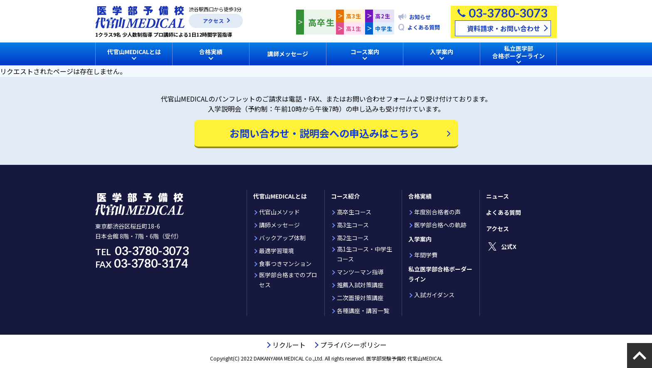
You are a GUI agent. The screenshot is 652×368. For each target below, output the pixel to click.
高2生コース (353, 238)
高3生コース (353, 225)
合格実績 (420, 196)
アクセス (213, 20)
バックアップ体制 (282, 238)
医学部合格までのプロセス (288, 280)
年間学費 (425, 255)
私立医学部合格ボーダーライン (440, 274)
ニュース (497, 196)
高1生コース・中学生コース (364, 254)
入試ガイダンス (434, 295)
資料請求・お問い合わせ (503, 28)
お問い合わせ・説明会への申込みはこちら (324, 133)
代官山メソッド (279, 212)
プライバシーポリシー (353, 345)
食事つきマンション (285, 263)
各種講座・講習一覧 (363, 310)
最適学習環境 (276, 250)
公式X (508, 246)
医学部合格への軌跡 (440, 225)
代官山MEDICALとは (280, 196)
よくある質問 (424, 27)
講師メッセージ (287, 54)
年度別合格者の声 (437, 212)
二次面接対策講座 (360, 297)
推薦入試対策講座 (360, 285)
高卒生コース (354, 212)
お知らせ (420, 16)
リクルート (289, 345)
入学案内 (420, 239)
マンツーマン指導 (360, 272)
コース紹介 (345, 196)
